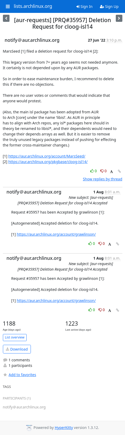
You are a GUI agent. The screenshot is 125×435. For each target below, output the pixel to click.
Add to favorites (19, 374)
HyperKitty (64, 427)
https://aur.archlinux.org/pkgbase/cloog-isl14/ (48, 161)
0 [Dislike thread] (103, 170)
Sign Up (109, 6)
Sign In (84, 6)
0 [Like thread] (94, 170)
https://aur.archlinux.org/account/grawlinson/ (56, 234)
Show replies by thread (102, 178)
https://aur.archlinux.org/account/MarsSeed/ (46, 156)
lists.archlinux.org (33, 6)
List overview (15, 337)
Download (17, 349)
